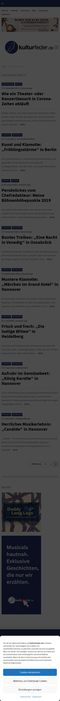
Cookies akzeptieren (30, 672)
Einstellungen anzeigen (30, 689)
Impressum (37, 696)
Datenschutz (25, 696)
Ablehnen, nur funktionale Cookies (30, 680)
